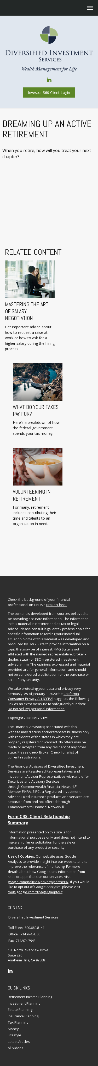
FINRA (26, 785)
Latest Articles (19, 1034)
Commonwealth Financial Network (48, 780)
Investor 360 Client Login (49, 92)
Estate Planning (20, 1003)
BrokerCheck (56, 598)
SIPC (35, 785)
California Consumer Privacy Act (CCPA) (43, 690)
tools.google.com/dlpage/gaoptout (35, 885)
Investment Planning (24, 996)
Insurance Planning (23, 1009)
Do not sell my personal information (36, 702)
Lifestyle (14, 1028)
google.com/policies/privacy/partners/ (38, 875)
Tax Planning (18, 1015)
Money (13, 1022)
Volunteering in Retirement (27, 495)
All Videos (15, 1041)
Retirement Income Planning (30, 990)
